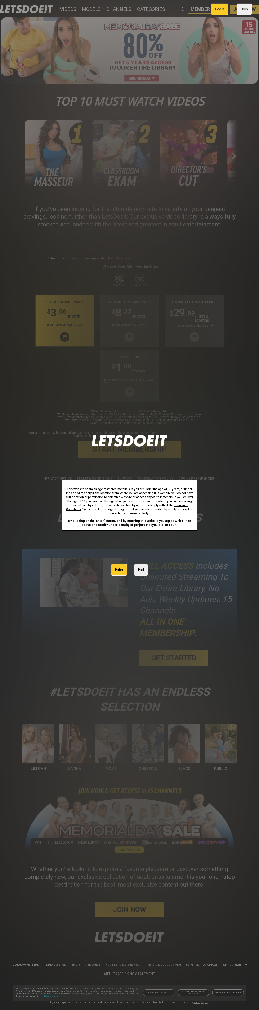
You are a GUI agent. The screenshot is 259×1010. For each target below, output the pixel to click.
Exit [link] (141, 569)
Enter (119, 569)
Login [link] (219, 9)
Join (244, 9)
